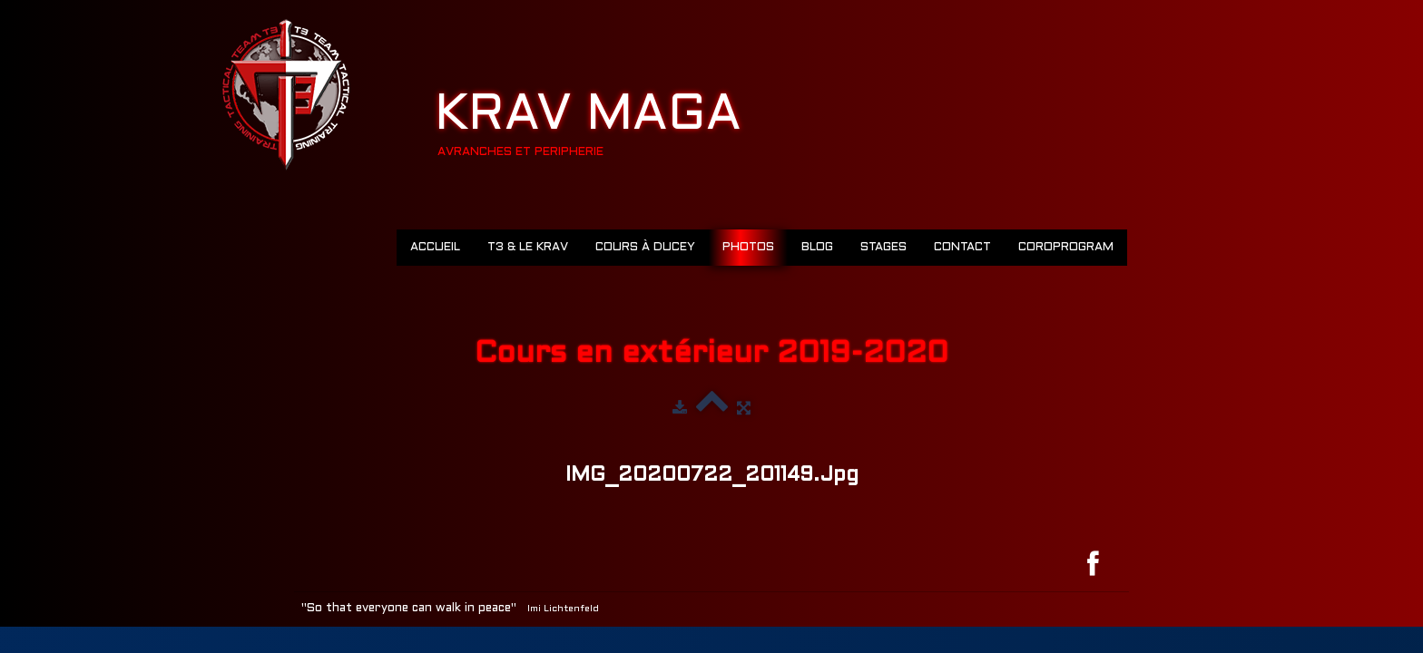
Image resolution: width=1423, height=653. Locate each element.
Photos (748, 247)
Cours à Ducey (645, 247)
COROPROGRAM (1066, 247)
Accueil (435, 247)
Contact (962, 247)
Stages (883, 247)
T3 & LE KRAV (527, 247)
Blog (817, 247)
